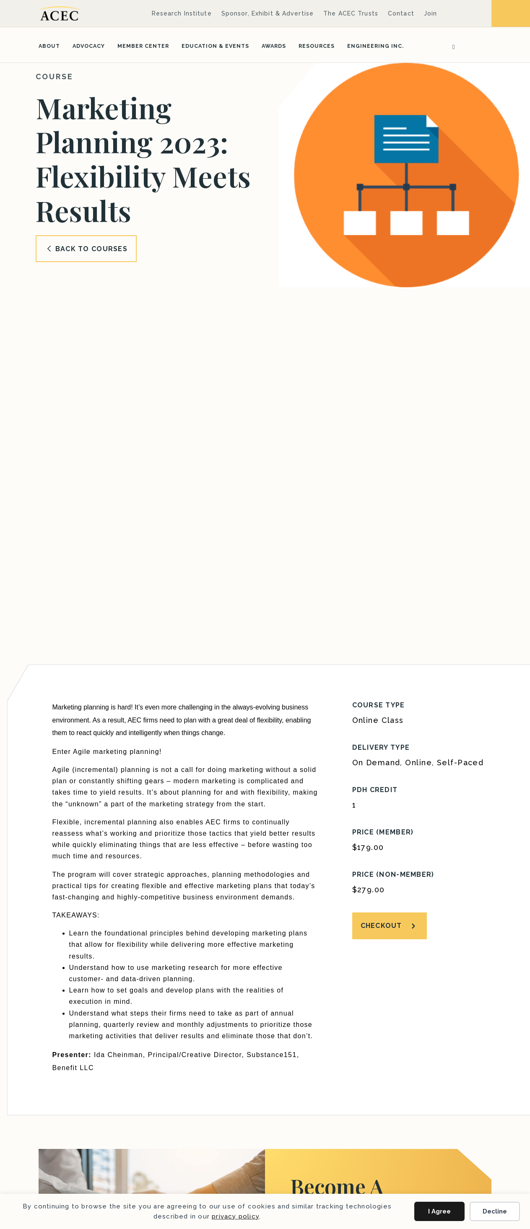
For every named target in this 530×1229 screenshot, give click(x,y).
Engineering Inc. (375, 46)
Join (430, 13)
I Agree (439, 1211)
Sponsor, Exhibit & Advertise (267, 13)
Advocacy (89, 46)
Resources (317, 46)
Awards (274, 46)
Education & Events (215, 46)
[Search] (450, 46)
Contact (401, 13)
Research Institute (182, 13)
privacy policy (235, 1216)
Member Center (143, 46)
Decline (495, 1211)
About (49, 46)
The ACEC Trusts (350, 13)
